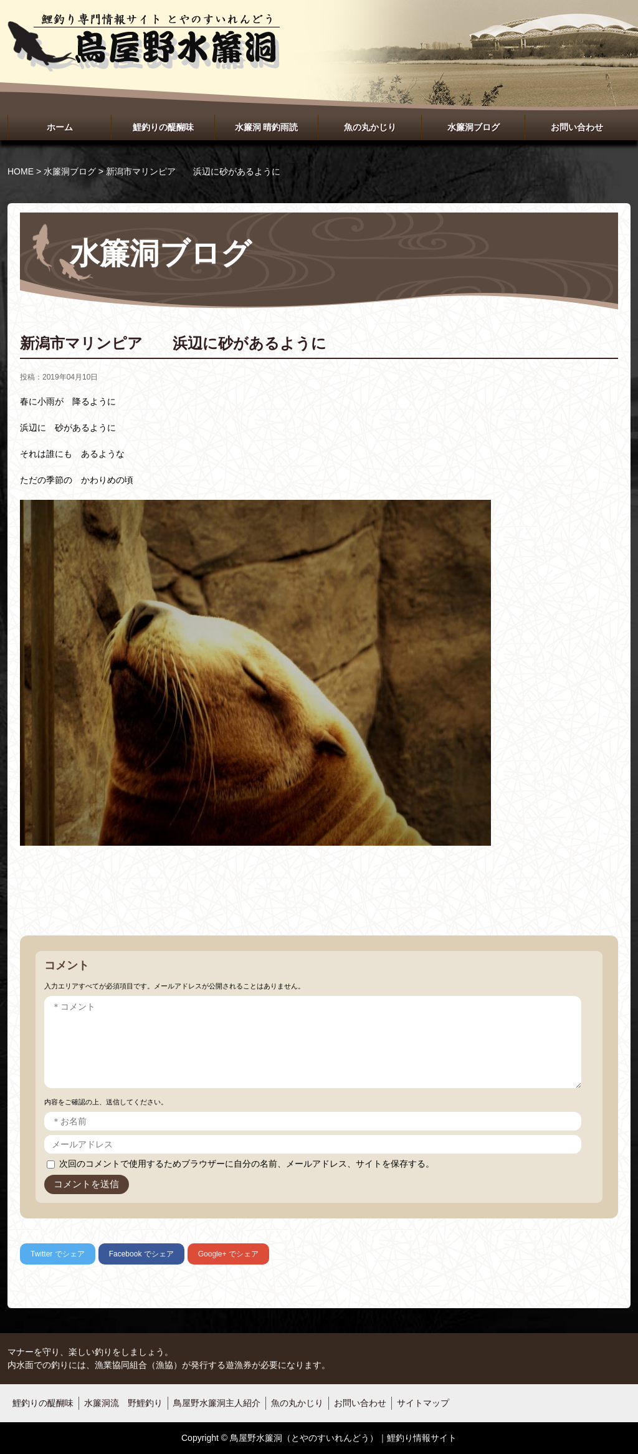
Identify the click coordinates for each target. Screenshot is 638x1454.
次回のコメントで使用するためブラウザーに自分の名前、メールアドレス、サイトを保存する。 (246, 1164)
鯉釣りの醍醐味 (163, 127)
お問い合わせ (577, 127)
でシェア (58, 1254)
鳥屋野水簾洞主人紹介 (216, 1403)
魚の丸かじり (370, 127)
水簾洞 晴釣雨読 (266, 127)
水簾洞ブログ (473, 127)
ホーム (60, 127)
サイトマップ (423, 1403)
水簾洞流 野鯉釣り (123, 1403)
